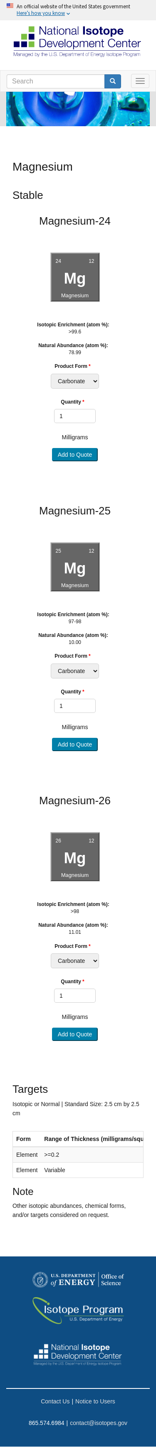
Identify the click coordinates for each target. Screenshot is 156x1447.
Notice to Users (95, 1401)
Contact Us (55, 1401)
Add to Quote (75, 454)
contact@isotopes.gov (98, 1423)
